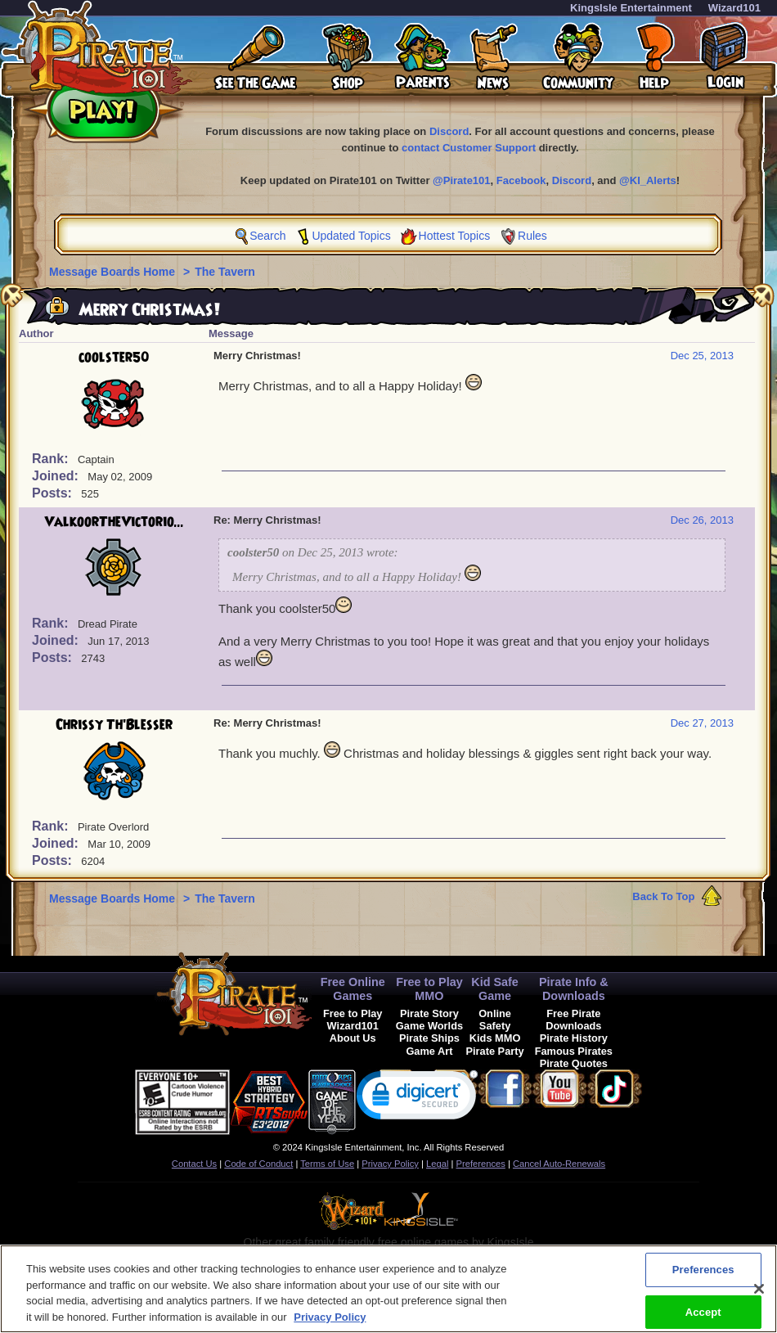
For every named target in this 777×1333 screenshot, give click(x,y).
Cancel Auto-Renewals (559, 1164)
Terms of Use (327, 1164)
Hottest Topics (455, 235)
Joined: (57, 476)
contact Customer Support (469, 148)
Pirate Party (495, 1051)
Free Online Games (353, 988)
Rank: (52, 459)
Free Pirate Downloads (573, 1019)
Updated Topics (351, 235)
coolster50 (114, 357)
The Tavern (225, 271)
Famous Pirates (574, 1051)
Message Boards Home (113, 271)
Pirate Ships (429, 1038)
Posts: (53, 493)
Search (267, 235)
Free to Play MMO (429, 988)
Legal (437, 1164)
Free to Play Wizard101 (353, 1019)
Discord (449, 131)
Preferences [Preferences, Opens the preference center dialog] (703, 1280)
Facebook (521, 180)
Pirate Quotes (574, 1063)
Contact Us (194, 1164)
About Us (353, 1038)
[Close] (759, 1299)
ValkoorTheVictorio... (114, 522)
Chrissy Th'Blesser (114, 725)
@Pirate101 (462, 180)
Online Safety (494, 1019)
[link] (417, 1099)
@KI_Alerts (647, 180)
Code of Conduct (258, 1164)
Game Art (429, 1051)
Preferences (480, 1164)
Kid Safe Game (495, 988)
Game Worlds (429, 1026)
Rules (532, 235)
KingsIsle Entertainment (631, 8)
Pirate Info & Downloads (574, 988)
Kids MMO (495, 1038)
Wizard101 (734, 8)
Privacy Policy (390, 1164)
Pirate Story (429, 1013)
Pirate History (574, 1038)
